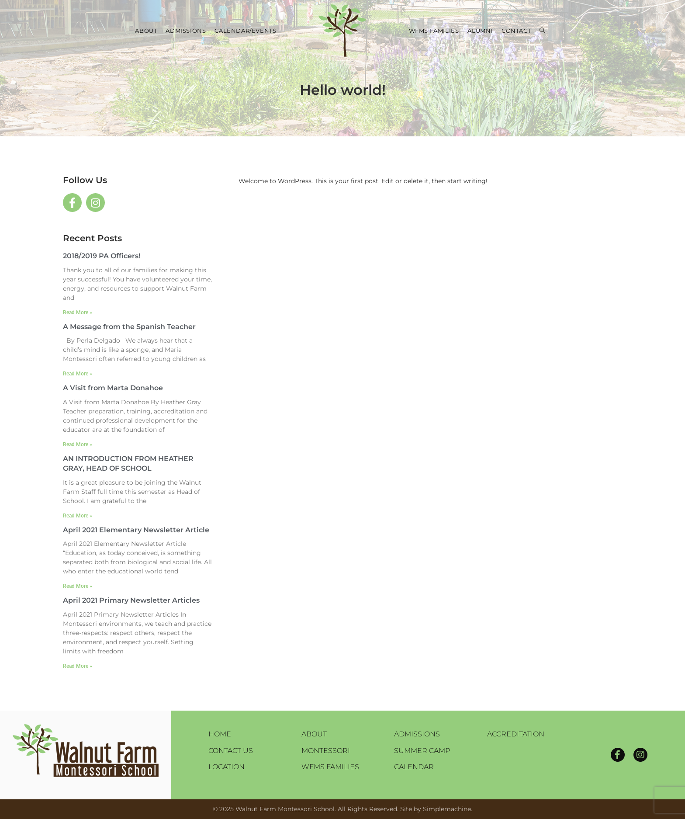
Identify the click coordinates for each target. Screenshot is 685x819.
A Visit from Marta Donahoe (113, 388)
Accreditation (515, 734)
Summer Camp (422, 750)
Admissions (417, 734)
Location (226, 767)
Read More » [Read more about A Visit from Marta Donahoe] (77, 444)
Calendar (414, 767)
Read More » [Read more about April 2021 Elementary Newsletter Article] (77, 586)
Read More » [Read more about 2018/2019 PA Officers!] (77, 312)
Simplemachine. (447, 809)
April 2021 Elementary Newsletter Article (136, 530)
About (314, 734)
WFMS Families (330, 767)
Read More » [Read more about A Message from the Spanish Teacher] (77, 374)
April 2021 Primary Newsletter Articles (131, 600)
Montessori (325, 750)
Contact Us (230, 750)
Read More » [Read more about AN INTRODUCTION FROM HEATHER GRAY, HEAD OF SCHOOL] (77, 516)
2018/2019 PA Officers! (101, 256)
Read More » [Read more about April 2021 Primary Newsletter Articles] (77, 666)
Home (219, 734)
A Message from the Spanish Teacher (129, 327)
